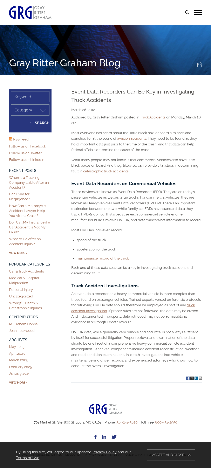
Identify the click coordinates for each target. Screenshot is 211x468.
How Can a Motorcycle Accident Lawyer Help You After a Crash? (27, 211)
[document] (81, 455)
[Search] (187, 12)
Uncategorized (21, 296)
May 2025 (16, 347)
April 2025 (17, 353)
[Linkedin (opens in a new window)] (104, 437)
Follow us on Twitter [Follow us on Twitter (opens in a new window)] (25, 153)
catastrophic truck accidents (106, 171)
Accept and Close (168, 455)
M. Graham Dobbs (23, 324)
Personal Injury (21, 290)
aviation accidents (131, 138)
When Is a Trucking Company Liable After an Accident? (29, 183)
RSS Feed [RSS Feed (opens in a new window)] (19, 139)
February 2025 (20, 367)
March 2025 (18, 360)
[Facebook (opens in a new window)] (95, 437)
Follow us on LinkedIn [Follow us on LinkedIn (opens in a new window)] (26, 160)
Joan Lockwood (22, 331)
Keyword (22, 96)
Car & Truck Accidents (26, 271)
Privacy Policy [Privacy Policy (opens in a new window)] (105, 452)
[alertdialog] (105, 455)
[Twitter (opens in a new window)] (114, 437)
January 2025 (19, 373)
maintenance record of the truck (103, 258)
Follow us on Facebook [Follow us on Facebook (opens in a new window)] (27, 146)
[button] (199, 66)
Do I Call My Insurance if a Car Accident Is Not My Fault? (29, 227)
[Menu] (198, 12)
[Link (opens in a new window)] (188, 378)
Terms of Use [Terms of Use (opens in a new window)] (27, 458)
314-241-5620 (120, 422)
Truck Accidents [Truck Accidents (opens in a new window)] (152, 117)
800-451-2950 (159, 422)
